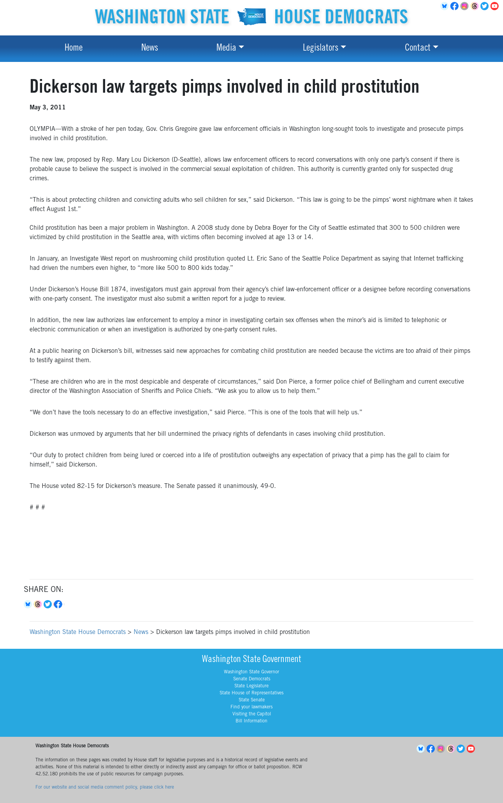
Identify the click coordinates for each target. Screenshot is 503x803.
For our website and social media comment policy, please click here (104, 787)
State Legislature (251, 686)
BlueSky (445, 6)
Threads (476, 6)
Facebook (455, 6)
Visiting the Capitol (251, 714)
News (149, 48)
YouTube (496, 6)
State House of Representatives (251, 693)
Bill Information (251, 721)
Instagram (466, 6)
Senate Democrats (251, 679)
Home (74, 48)
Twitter (486, 6)
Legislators (320, 48)
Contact (418, 48)
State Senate (252, 700)
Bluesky (29, 604)
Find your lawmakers (251, 707)
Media (226, 48)
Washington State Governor (251, 672)
